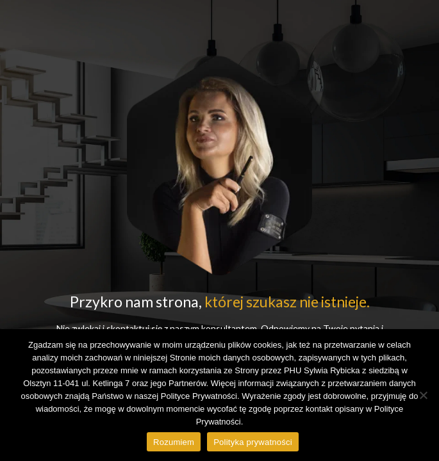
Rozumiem (173, 442)
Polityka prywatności (252, 442)
